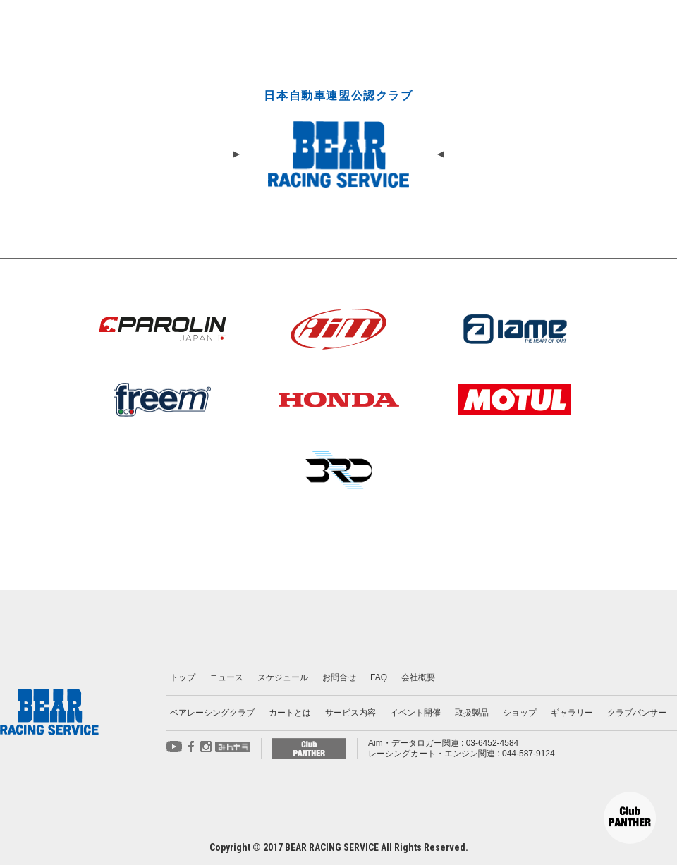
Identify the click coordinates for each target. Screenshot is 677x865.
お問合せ (339, 677)
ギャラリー (572, 713)
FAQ (378, 677)
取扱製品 (472, 713)
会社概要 (418, 677)
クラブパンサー (636, 713)
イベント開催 (415, 713)
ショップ (520, 713)
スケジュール (282, 677)
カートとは (290, 713)
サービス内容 (350, 713)
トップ (182, 677)
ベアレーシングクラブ (212, 713)
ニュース (226, 677)
